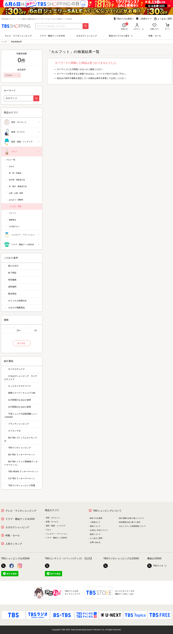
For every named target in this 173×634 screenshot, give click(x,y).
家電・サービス (22, 132)
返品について (95, 534)
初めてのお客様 (96, 518)
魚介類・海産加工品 (17, 180)
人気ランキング (13, 543)
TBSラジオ (155, 566)
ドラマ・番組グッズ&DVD (22, 244)
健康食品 (12, 220)
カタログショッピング (86, 36)
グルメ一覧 (10, 160)
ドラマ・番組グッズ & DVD (20, 519)
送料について (95, 526)
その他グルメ (14, 226)
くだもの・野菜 (15, 206)
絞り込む (21, 343)
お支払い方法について (99, 530)
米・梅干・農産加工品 (18, 186)
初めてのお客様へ (124, 18)
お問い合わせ (95, 542)
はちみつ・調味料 (16, 200)
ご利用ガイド (144, 18)
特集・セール (155, 36)
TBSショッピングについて (107, 510)
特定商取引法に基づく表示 (129, 522)
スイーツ (12, 213)
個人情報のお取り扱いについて (131, 518)
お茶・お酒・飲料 (16, 193)
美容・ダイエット (22, 122)
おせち (11, 166)
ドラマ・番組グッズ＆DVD (52, 36)
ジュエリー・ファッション (22, 235)
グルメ (22, 151)
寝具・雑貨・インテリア (22, 142)
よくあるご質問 (163, 18)
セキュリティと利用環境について (132, 526)
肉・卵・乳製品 (15, 173)
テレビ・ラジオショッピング (18, 36)
